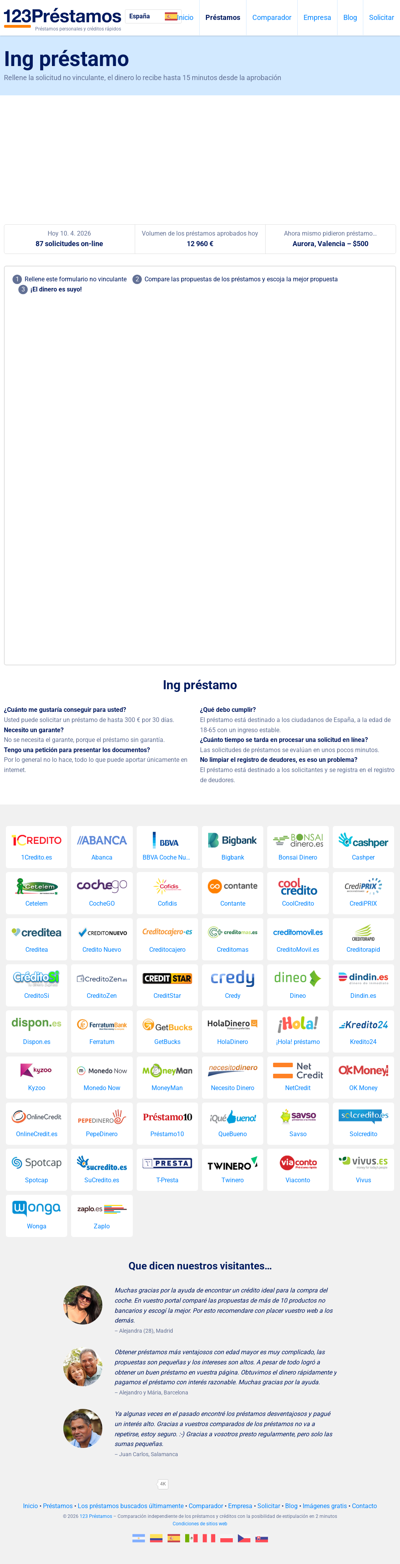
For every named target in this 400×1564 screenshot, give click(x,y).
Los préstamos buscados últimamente (131, 1506)
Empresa (317, 17)
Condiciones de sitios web (200, 1523)
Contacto (364, 1506)
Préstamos (222, 17)
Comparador (271, 17)
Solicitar (381, 17)
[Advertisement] (200, 154)
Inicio (185, 17)
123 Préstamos (96, 1516)
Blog (350, 17)
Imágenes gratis (325, 1506)
